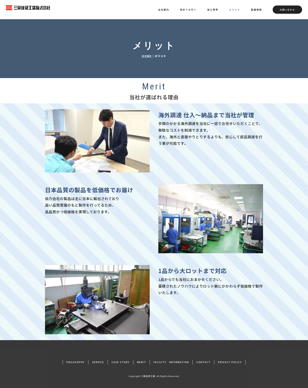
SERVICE (98, 362)
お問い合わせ (287, 9)
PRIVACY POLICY (230, 362)
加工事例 (212, 9)
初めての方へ (188, 9)
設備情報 (256, 9)
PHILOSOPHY (75, 362)
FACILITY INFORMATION (171, 362)
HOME (147, 56)
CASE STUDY (121, 362)
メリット (234, 9)
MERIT (141, 362)
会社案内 (163, 9)
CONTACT (203, 362)
